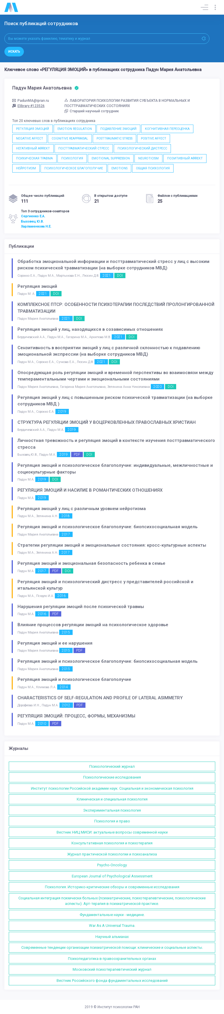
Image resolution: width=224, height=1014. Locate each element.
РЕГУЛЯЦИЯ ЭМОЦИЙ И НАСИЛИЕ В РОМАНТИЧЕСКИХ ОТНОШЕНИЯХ (90, 490)
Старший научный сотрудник (91, 111)
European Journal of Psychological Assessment (112, 876)
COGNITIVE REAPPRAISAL (70, 138)
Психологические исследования (112, 777)
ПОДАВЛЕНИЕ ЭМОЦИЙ (118, 129)
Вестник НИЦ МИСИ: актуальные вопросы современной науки (112, 832)
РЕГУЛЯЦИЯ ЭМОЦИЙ (32, 129)
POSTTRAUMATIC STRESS (114, 138)
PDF (77, 454)
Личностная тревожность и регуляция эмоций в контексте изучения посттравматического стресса (116, 444)
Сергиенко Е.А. (33, 216)
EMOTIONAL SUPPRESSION (111, 158)
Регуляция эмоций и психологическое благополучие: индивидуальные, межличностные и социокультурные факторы (115, 469)
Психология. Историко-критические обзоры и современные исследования (112, 887)
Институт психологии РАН (118, 1007)
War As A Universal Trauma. (112, 925)
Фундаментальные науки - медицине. (112, 915)
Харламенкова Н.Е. (36, 226)
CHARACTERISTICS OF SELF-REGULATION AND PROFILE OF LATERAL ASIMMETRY (100, 697)
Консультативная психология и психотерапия (112, 843)
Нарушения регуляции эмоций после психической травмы (81, 606)
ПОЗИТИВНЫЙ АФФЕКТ (185, 158)
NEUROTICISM (148, 158)
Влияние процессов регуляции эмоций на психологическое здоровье (93, 624)
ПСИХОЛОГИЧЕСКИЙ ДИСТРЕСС (142, 148)
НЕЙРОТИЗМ (26, 168)
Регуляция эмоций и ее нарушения (55, 643)
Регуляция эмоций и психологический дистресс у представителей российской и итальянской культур (105, 585)
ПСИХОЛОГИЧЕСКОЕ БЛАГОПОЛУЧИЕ (73, 168)
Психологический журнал (112, 766)
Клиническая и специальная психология (112, 799)
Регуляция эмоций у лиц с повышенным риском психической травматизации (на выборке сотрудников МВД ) (115, 401)
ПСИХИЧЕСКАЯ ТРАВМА (34, 158)
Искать (14, 51)
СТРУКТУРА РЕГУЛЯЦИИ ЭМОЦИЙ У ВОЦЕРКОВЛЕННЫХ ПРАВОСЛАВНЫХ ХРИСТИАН (107, 422)
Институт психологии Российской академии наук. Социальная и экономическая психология (112, 788)
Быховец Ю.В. (32, 221)
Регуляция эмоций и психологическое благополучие (74, 679)
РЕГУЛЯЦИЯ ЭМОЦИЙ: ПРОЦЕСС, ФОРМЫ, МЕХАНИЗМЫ (76, 716)
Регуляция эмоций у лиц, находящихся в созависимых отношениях (90, 329)
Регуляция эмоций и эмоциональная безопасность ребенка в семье (91, 563)
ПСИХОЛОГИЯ (72, 158)
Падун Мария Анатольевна (45, 88)
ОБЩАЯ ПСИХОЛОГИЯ (153, 168)
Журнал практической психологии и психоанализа (112, 854)
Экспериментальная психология (112, 810)
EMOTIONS (119, 168)
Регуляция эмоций (37, 286)
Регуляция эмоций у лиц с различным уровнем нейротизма (82, 508)
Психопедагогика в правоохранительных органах (112, 958)
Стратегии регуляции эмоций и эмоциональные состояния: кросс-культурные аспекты (112, 545)
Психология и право (112, 821)
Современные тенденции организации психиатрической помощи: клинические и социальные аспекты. (112, 947)
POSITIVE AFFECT (153, 138)
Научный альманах (112, 936)
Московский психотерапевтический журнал (112, 969)
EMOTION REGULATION (74, 129)
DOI (120, 275)
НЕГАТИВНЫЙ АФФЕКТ (33, 148)
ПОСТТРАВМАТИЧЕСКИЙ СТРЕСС (83, 148)
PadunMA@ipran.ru (30, 101)
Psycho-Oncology (112, 865)
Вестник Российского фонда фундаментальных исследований (112, 980)
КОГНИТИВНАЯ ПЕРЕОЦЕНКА (167, 129)
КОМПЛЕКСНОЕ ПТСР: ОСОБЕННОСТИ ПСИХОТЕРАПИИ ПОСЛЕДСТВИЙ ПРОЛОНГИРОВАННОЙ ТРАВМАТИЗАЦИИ (116, 308)
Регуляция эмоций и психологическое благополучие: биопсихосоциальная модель (107, 526)
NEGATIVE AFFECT (29, 138)
